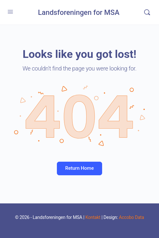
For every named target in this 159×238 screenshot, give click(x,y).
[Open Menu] (10, 11)
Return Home (79, 168)
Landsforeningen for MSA (78, 12)
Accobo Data (131, 217)
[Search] (147, 12)
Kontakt (93, 217)
